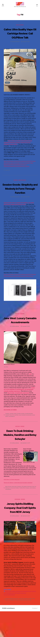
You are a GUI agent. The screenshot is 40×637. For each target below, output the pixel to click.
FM (9, 177)
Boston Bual (14, 508)
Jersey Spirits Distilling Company (25, 624)
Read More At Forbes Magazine (12, 501)
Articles (17, 327)
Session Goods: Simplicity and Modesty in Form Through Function (20, 198)
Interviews (17, 520)
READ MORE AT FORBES (11, 427)
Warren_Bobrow (16, 47)
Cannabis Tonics (8, 432)
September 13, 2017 (26, 464)
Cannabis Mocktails (29, 431)
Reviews (15, 187)
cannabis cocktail (13, 431)
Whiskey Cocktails (19, 625)
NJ (12, 509)
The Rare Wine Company (26, 509)
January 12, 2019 (26, 47)
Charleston (19, 508)
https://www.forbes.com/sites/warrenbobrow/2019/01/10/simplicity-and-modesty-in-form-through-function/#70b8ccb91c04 (20, 288)
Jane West (16, 432)
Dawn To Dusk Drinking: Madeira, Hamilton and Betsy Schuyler (20, 454)
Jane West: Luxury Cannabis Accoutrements (20, 335)
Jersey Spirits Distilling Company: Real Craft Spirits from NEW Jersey (20, 531)
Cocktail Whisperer (10, 633)
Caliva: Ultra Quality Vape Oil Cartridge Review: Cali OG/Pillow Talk (20, 37)
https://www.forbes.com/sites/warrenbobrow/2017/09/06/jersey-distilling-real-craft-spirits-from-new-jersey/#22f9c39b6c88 (20, 618)
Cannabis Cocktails (21, 431)
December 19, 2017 (26, 344)
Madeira (25, 508)
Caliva (6, 177)
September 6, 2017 (26, 541)
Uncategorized (20, 26)
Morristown (30, 508)
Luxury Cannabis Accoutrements (25, 432)
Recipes (23, 443)
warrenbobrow (12, 433)
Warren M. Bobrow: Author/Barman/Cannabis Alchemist (19, 504)
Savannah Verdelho (17, 509)
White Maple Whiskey (27, 625)
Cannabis (7, 431)
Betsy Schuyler (8, 508)
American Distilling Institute (11, 624)
